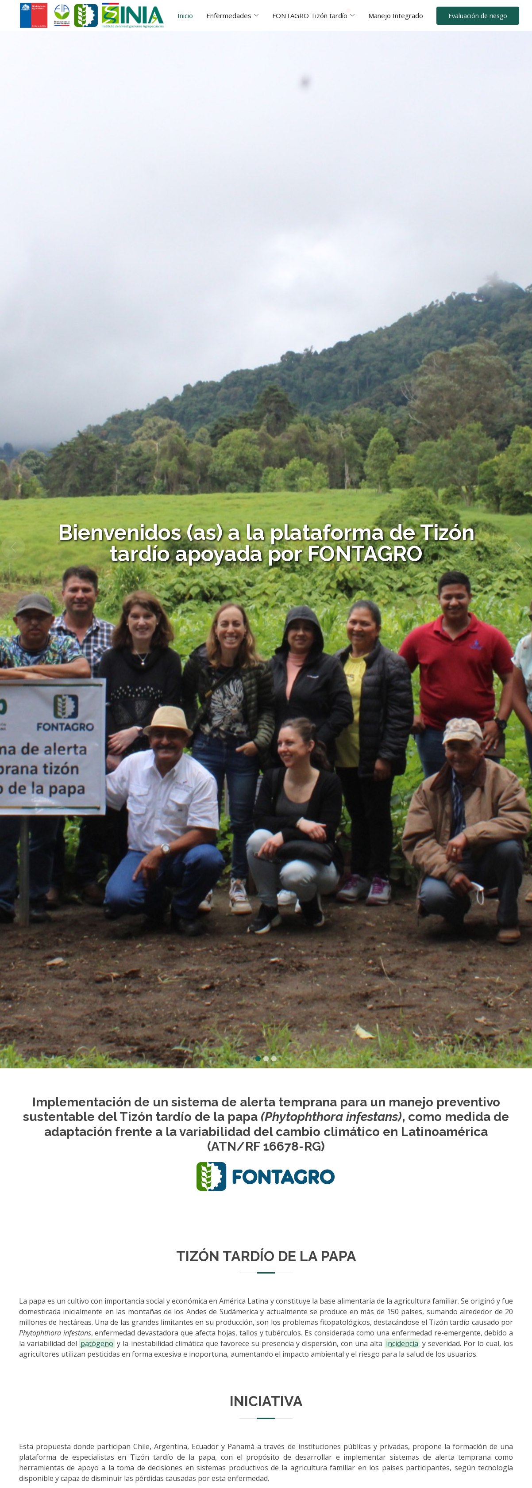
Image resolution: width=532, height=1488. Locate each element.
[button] (13, 547)
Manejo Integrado (395, 15)
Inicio (185, 15)
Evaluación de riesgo (477, 15)
